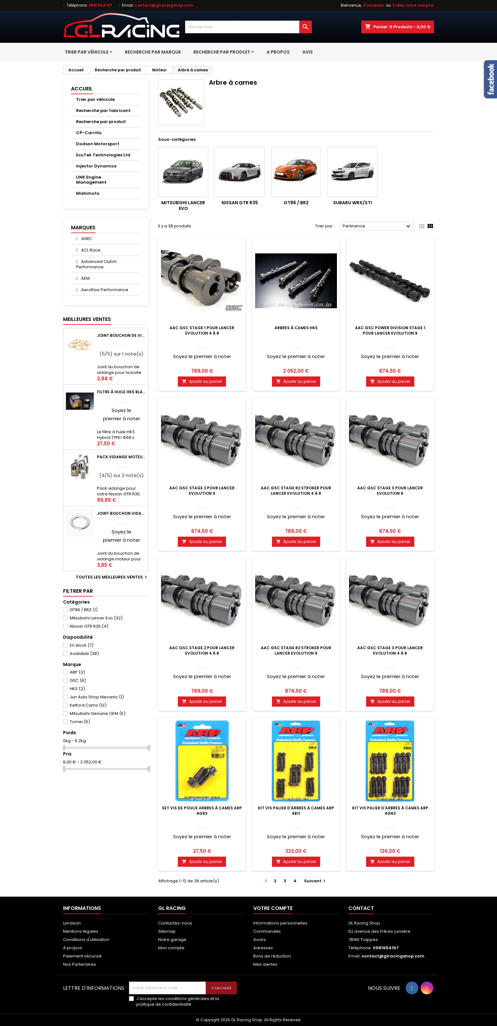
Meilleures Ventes (87, 319)
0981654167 (100, 5)
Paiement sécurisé (82, 956)
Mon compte (171, 948)
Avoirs (259, 940)
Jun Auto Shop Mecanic (97, 697)
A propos (72, 948)
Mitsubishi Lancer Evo (96, 618)
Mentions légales (80, 931)
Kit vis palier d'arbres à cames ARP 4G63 (390, 810)
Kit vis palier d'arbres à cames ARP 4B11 (296, 810)
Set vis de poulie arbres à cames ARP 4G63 (202, 810)
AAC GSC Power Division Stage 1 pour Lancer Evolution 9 (390, 330)
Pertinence (377, 226)
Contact (361, 908)
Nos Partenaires (79, 964)
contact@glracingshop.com (164, 5)
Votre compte (273, 908)
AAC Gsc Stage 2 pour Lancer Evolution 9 (202, 490)
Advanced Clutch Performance (96, 264)
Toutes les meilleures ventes (112, 577)
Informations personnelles (280, 923)
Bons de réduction (272, 956)
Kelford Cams (88, 705)
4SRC (86, 239)
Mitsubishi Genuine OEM (98, 713)
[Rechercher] (248, 27)
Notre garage (172, 940)
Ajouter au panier (202, 381)
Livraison (72, 923)
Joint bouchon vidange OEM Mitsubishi (121, 513)
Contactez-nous (175, 923)
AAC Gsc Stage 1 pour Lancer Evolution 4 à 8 (202, 330)
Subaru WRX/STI (352, 202)
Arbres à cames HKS (296, 327)
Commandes (267, 931)
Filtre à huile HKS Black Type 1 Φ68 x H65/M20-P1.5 (121, 392)
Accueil (82, 88)
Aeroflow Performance (104, 290)
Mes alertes (265, 964)
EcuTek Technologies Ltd (103, 155)
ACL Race (90, 250)
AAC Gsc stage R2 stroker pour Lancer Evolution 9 (296, 650)
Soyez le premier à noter (202, 356)
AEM (85, 278)
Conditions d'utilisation (86, 940)
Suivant (315, 881)
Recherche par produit (101, 122)
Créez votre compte (412, 5)
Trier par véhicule (95, 99)
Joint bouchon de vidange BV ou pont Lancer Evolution (121, 335)
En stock (82, 645)
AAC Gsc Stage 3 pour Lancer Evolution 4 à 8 (390, 650)
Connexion (373, 5)
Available (84, 653)
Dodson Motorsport (97, 144)
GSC (78, 680)
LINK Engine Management (91, 179)
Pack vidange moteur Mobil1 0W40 (121, 457)
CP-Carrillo (89, 133)
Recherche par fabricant (103, 111)
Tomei (80, 722)
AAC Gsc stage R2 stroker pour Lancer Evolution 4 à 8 (296, 490)
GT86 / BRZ (84, 610)
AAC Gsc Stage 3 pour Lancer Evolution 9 (390, 490)
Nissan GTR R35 (89, 626)
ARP (77, 672)
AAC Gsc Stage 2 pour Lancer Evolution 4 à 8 (202, 650)
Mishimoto (88, 193)
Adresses (263, 948)
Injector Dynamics (96, 166)
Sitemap (167, 931)
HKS (77, 689)
